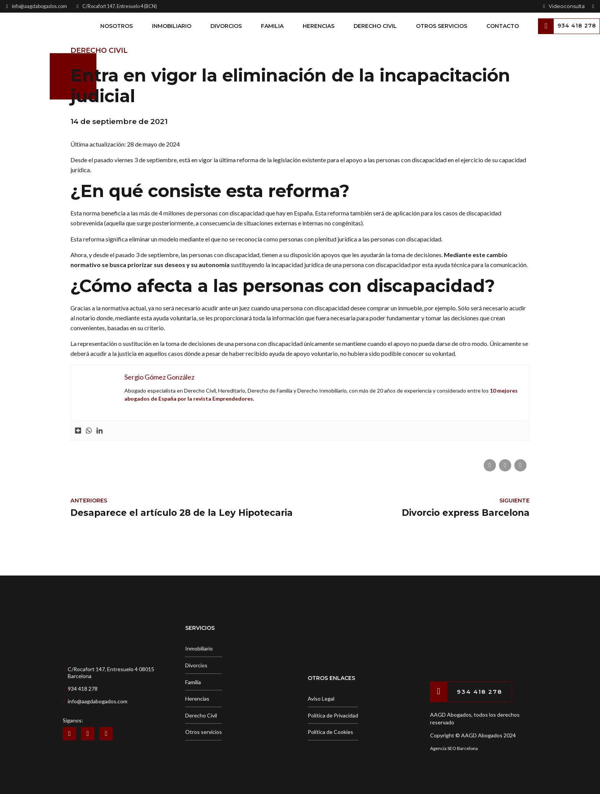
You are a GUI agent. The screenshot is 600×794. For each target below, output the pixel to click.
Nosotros (116, 26)
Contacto (502, 26)
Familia (272, 26)
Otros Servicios (441, 26)
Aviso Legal (321, 698)
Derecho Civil (375, 26)
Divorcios (226, 26)
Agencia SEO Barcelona (454, 748)
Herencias (318, 26)
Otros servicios (203, 732)
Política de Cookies (330, 732)
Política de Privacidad (333, 715)
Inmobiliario (171, 26)
